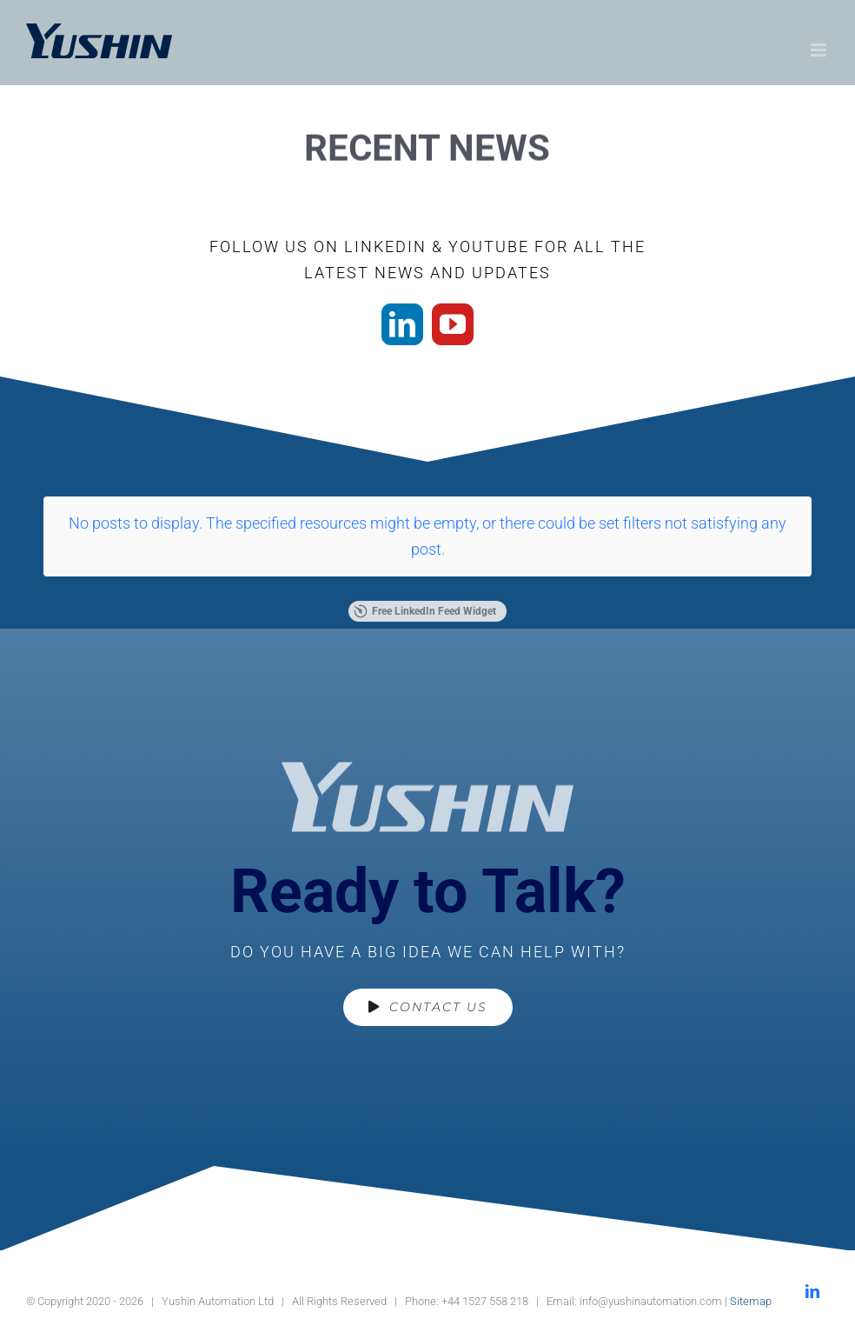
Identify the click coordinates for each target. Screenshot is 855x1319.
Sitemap (751, 1301)
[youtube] (453, 324)
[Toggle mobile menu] (820, 50)
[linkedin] (402, 324)
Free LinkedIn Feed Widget (425, 611)
